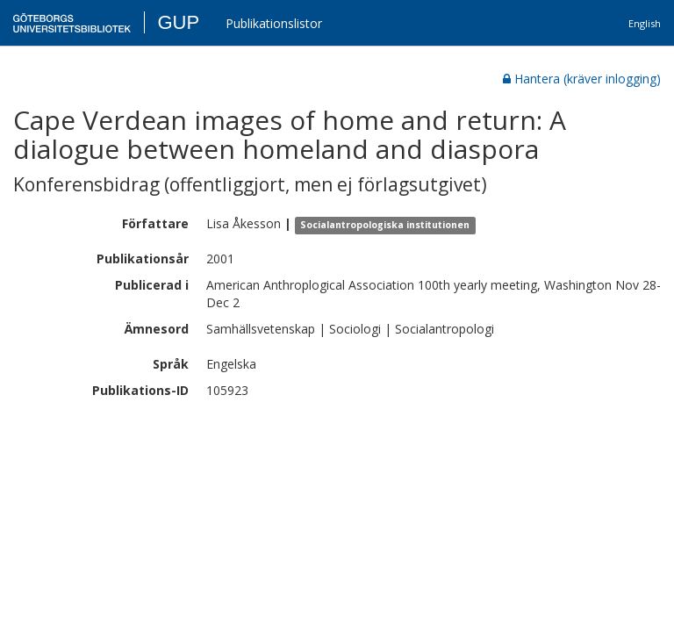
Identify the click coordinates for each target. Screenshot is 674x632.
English (644, 23)
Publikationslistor (274, 23)
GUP (178, 22)
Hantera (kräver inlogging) (582, 78)
